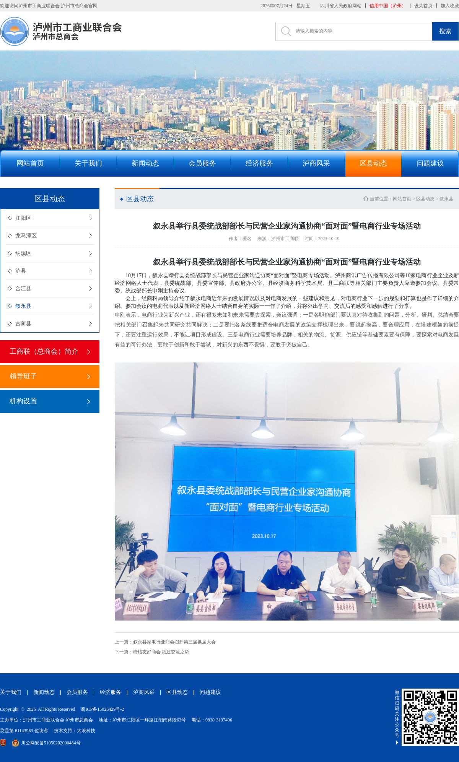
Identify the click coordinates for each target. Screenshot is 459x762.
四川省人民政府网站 (340, 5)
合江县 (23, 288)
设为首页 (423, 5)
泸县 (20, 271)
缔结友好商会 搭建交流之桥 (152, 652)
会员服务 (77, 692)
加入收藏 (450, 5)
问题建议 (210, 692)
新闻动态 (44, 692)
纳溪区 (23, 253)
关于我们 (10, 692)
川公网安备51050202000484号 (46, 743)
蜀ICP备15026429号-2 (102, 709)
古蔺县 (23, 324)
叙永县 (23, 306)
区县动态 (425, 198)
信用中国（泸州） (387, 5)
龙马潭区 (26, 236)
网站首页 (402, 198)
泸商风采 (144, 692)
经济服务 (110, 692)
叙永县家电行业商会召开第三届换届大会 (165, 642)
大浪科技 (86, 730)
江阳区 (23, 218)
